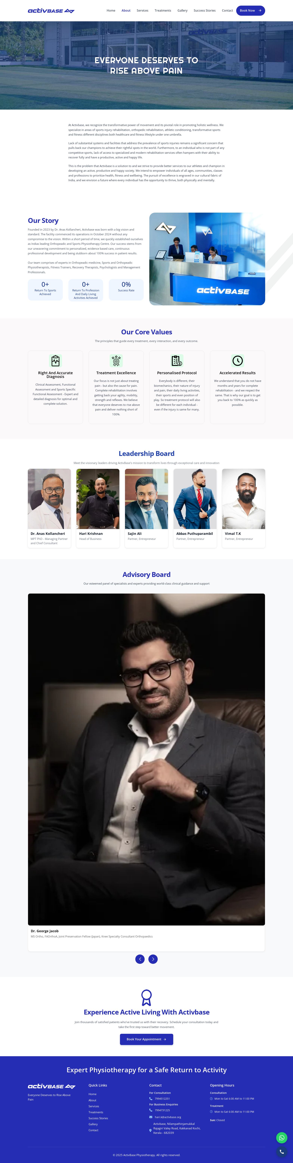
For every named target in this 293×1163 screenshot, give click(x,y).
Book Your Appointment (146, 1039)
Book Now (247, 10)
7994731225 (162, 1110)
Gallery (182, 10)
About (126, 10)
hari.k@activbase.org (168, 1117)
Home (111, 10)
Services (142, 10)
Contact (227, 10)
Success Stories (205, 10)
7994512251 (162, 1098)
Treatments (163, 10)
